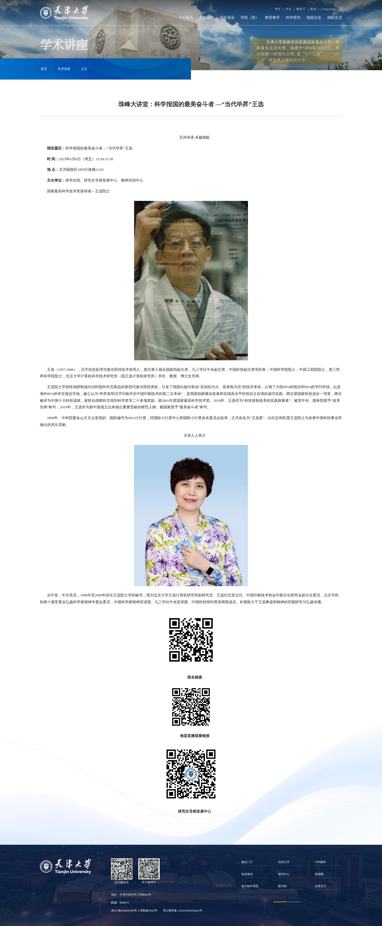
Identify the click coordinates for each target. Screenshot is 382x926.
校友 (313, 9)
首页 (44, 68)
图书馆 (282, 886)
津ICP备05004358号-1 (125, 910)
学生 (289, 9)
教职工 (301, 9)
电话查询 (247, 874)
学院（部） (250, 18)
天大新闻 (206, 18)
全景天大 (320, 886)
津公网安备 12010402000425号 (182, 910)
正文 (84, 68)
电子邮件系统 (249, 886)
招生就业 (227, 18)
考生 (278, 9)
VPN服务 (320, 861)
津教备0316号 (148, 910)
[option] (255, 874)
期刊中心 (283, 874)
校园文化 (314, 18)
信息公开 (283, 861)
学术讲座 (64, 68)
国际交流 (334, 18)
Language (328, 9)
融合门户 (247, 861)
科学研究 (293, 18)
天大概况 (185, 18)
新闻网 (319, 874)
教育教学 (272, 18)
